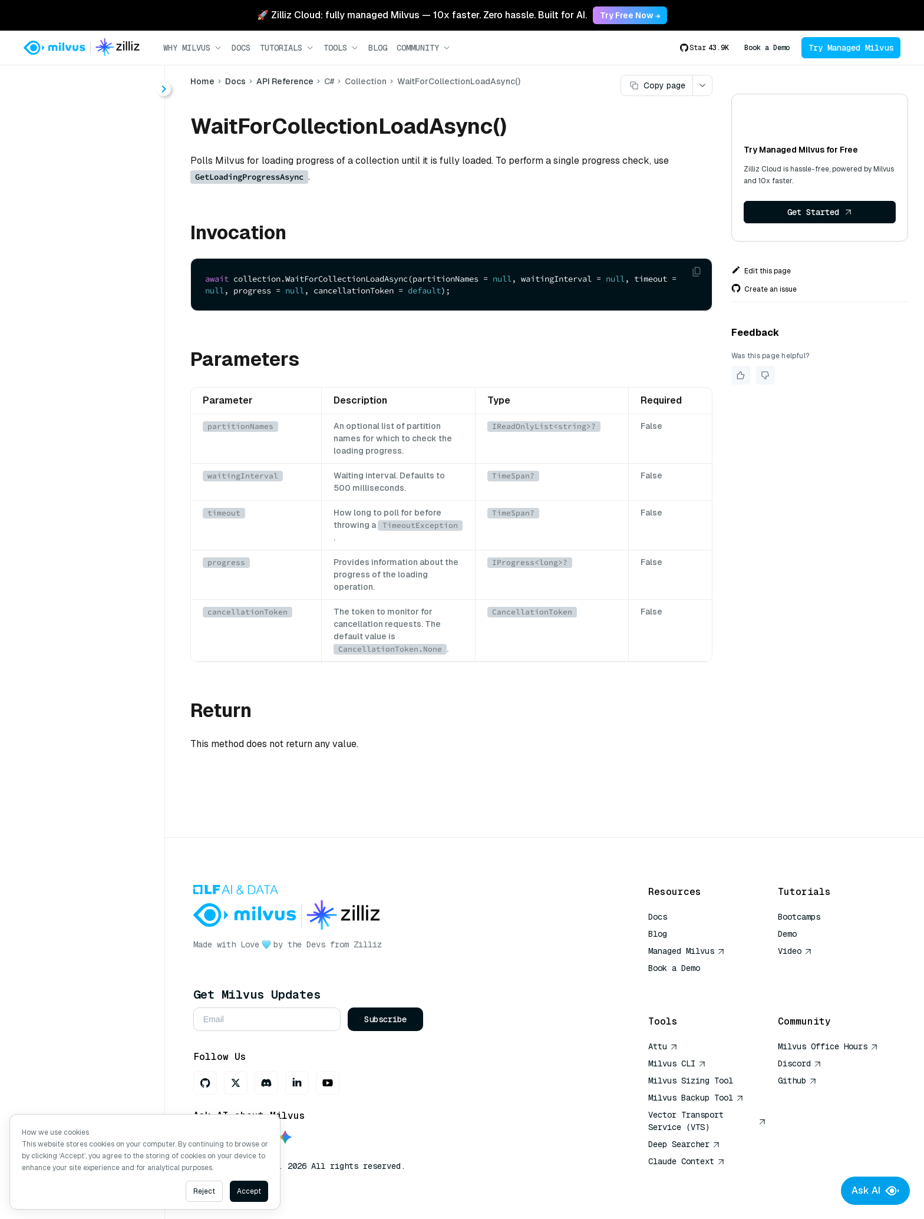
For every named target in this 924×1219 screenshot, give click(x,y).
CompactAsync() (86, 192)
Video (795, 951)
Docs (241, 47)
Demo (787, 934)
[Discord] (268, 1083)
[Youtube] (329, 1083)
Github (797, 1080)
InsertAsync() (78, 340)
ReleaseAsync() (83, 404)
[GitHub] (207, 1083)
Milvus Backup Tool (696, 1097)
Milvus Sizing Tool (690, 1080)
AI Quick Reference (690, 985)
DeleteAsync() (80, 213)
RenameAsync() (84, 425)
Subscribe (387, 1019)
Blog (377, 47)
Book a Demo (767, 47)
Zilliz (369, 944)
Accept (249, 1191)
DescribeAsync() (86, 234)
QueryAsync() (79, 382)
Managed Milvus (686, 951)
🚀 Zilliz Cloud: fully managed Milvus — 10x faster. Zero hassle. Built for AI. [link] (422, 15)
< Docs (43, 84)
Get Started (820, 212)
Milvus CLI (677, 1063)
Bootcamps (799, 916)
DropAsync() (77, 255)
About (51, 128)
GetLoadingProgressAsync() (101, 319)
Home (204, 81)
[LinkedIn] (299, 1083)
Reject (204, 1191)
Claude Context (686, 1161)
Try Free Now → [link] (630, 15)
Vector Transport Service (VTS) (707, 1120)
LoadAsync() (76, 361)
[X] (237, 1083)
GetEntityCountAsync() (98, 298)
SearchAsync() (81, 446)
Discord (799, 1063)
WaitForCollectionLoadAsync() (101, 467)
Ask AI (875, 1191)
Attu (663, 1046)
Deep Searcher (684, 1144)
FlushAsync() (78, 276)
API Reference (286, 81)
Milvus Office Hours (828, 1046)
